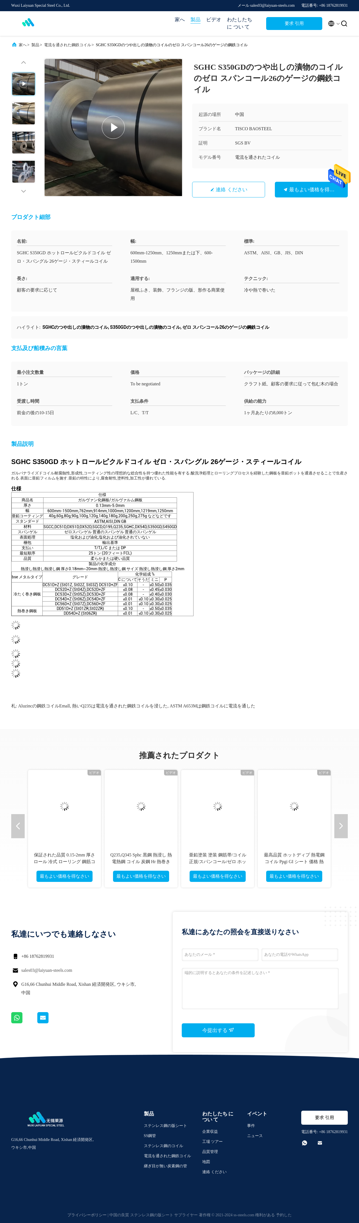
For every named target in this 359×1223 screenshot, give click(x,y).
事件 (251, 1126)
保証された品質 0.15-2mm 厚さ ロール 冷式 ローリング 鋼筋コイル (64, 861)
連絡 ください (231, 189)
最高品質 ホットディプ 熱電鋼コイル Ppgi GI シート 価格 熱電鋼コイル (294, 861)
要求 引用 (294, 23)
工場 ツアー (212, 1142)
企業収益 (210, 1131)
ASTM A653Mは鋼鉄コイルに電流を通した (212, 705)
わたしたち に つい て (239, 23)
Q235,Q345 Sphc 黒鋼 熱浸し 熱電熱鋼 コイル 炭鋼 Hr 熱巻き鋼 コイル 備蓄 (141, 861)
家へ (180, 19)
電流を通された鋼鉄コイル (67, 45)
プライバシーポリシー (87, 1215)
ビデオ (213, 19)
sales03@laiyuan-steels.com (46, 970)
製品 (195, 19)
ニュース (255, 1136)
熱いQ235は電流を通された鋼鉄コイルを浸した (119, 705)
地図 (206, 1162)
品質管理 (210, 1152)
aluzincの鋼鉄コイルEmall (44, 705)
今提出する (218, 1030)
